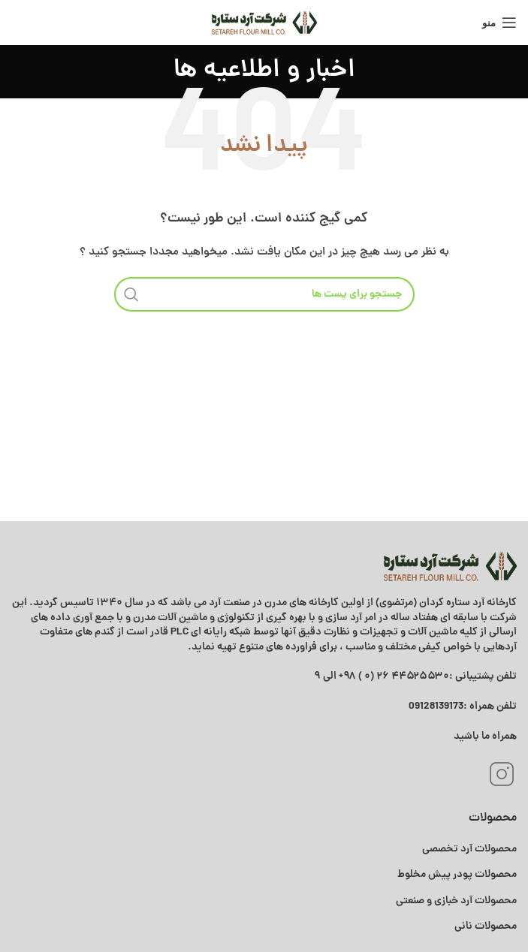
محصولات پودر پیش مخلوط (457, 874)
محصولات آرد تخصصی (469, 849)
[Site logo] (264, 22)
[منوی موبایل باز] (499, 23)
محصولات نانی (485, 926)
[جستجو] (264, 294)
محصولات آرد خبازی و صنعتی (456, 901)
